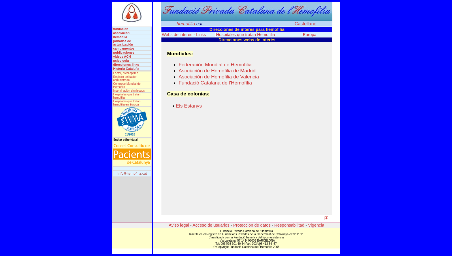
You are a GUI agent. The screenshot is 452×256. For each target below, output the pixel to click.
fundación (122, 29)
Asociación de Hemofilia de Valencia (219, 77)
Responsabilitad (288, 225)
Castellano (306, 23)
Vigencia (316, 225)
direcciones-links (126, 64)
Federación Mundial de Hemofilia (215, 64)
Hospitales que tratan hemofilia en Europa (127, 103)
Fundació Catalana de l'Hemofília (215, 83)
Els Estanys (189, 106)
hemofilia (120, 37)
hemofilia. (190, 23)
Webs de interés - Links (184, 34)
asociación (122, 33)
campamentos (124, 48)
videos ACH (122, 56)
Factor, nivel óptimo (125, 73)
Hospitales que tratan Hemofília (245, 34)
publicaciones (123, 52)
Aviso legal (179, 225)
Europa (310, 34)
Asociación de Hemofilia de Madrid (217, 71)
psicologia (121, 60)
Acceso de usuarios (210, 225)
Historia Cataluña (126, 68)
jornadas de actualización (123, 42)
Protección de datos (251, 225)
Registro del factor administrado (125, 78)
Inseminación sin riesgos (129, 90)
